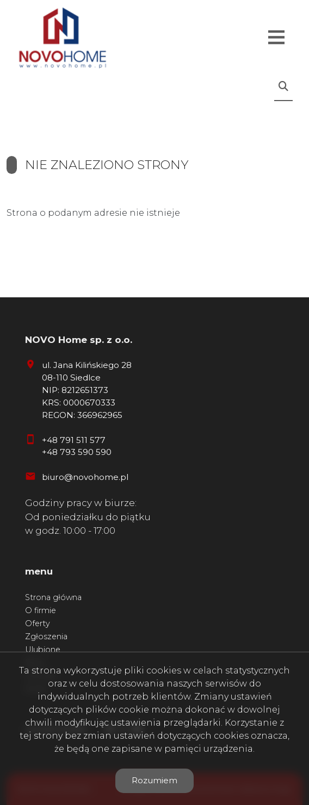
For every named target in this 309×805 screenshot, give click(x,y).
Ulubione (42, 649)
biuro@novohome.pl (85, 477)
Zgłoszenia (46, 636)
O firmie (40, 610)
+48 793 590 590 (77, 452)
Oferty (37, 623)
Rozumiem (154, 780)
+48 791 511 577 (74, 440)
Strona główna (53, 597)
